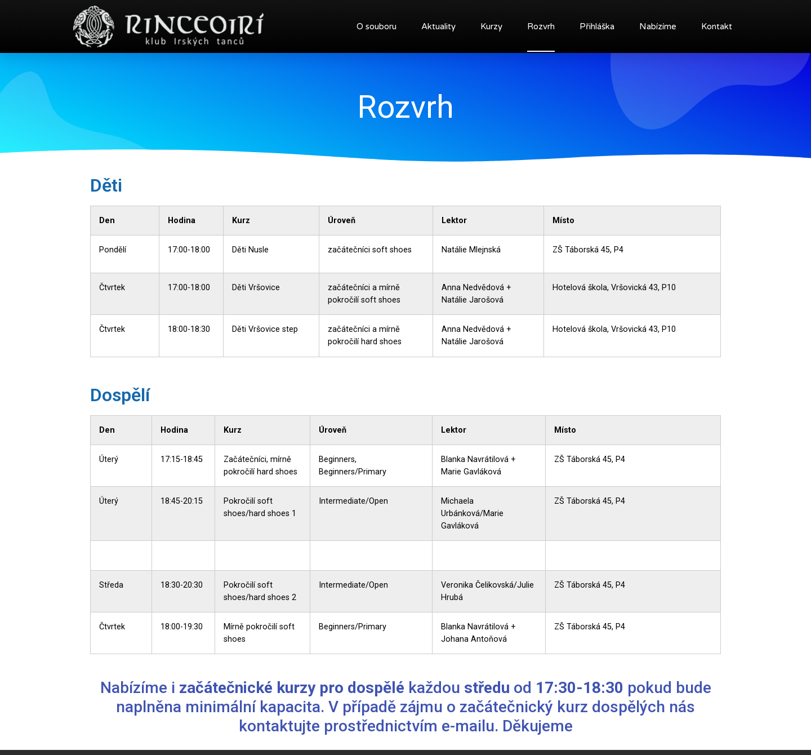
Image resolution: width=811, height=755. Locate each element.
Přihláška (597, 26)
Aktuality (438, 26)
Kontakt (716, 26)
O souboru (376, 26)
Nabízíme (657, 26)
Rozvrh (541, 26)
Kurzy (491, 26)
